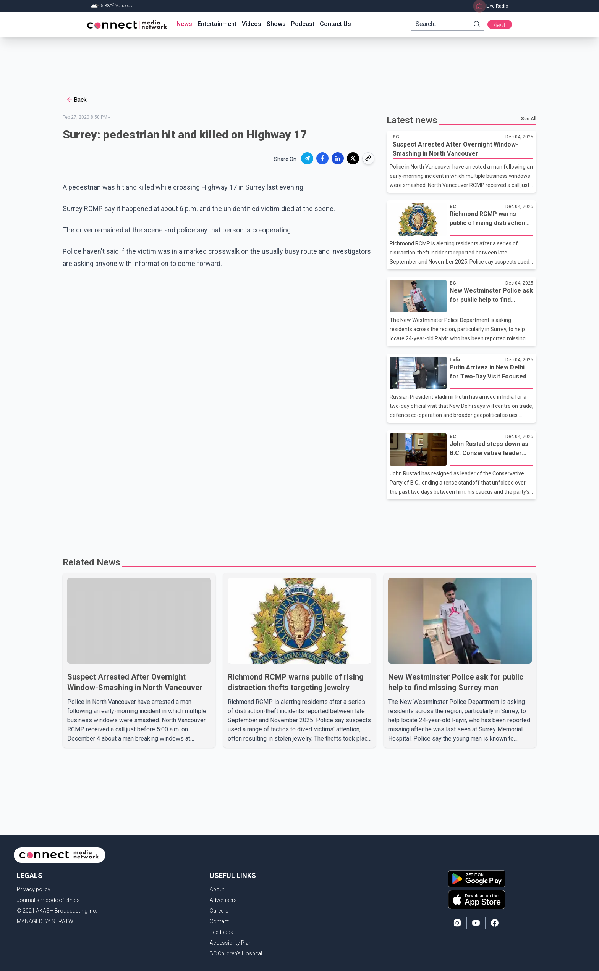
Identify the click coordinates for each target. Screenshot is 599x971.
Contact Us (335, 23)
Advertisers (223, 900)
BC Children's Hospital (236, 953)
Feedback (221, 932)
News (184, 23)
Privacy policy (33, 889)
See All (528, 118)
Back (76, 100)
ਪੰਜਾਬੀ (499, 25)
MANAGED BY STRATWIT (47, 921)
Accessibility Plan (231, 943)
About (217, 889)
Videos (251, 23)
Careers (219, 911)
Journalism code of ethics (48, 900)
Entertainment (217, 23)
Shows (276, 23)
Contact (219, 921)
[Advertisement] (297, 62)
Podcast (302, 23)
